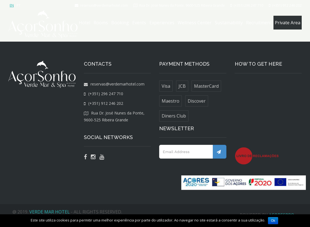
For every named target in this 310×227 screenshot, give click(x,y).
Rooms (101, 23)
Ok (273, 221)
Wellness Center (194, 23)
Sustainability (229, 23)
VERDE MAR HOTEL (49, 212)
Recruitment (259, 23)
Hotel (84, 23)
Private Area (287, 23)
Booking (120, 23)
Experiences (161, 23)
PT (18, 5)
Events (139, 23)
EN (12, 5)
